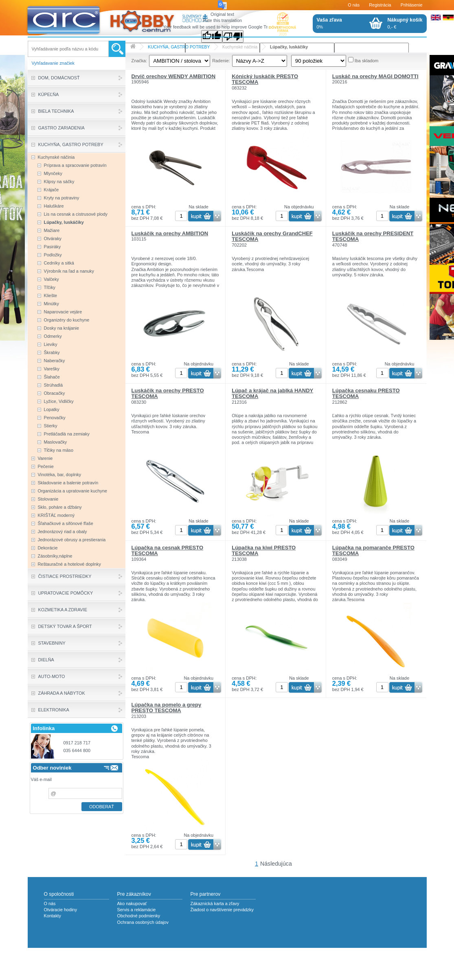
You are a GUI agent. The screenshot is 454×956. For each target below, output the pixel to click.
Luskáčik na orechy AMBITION (170, 233)
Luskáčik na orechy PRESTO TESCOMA (168, 393)
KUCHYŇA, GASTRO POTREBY (179, 47)
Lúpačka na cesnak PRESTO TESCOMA (168, 550)
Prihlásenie (412, 4)
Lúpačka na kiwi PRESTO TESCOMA (264, 550)
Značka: (139, 60)
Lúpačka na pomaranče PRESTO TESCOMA (373, 550)
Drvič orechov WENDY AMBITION (174, 76)
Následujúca (276, 863)
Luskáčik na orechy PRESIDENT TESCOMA (372, 236)
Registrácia (380, 4)
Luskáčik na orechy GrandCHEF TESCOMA (272, 236)
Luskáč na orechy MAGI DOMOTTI (375, 76)
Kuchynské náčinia (239, 47)
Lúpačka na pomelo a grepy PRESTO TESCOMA (167, 707)
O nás (354, 4)
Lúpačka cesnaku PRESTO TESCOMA (366, 393)
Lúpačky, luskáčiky (289, 47)
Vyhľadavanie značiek (53, 63)
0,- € (405, 23)
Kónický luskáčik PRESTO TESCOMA (265, 79)
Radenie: (221, 60)
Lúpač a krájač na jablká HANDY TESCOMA (272, 393)
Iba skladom (367, 60)
